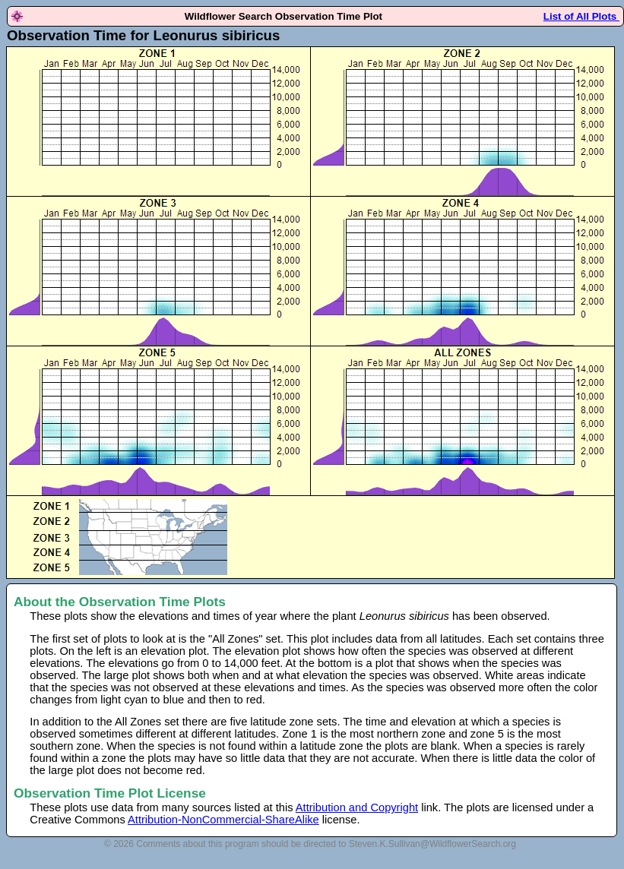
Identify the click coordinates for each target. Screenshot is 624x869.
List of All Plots (581, 16)
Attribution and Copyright (357, 807)
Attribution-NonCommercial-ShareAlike (223, 820)
